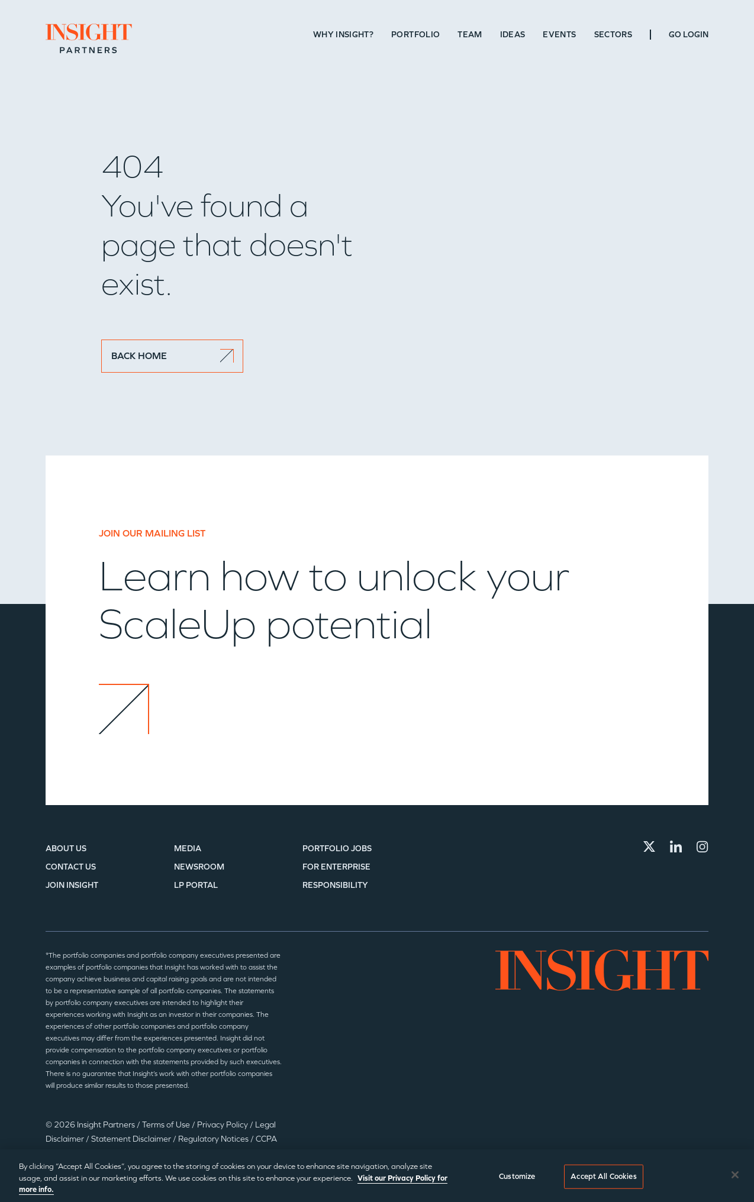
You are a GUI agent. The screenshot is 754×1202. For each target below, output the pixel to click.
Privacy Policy (223, 1125)
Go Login (688, 35)
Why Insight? (343, 35)
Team (469, 35)
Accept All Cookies (603, 1176)
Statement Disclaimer (132, 1139)
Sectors (613, 35)
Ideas (513, 35)
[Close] (735, 1175)
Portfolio (415, 35)
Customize (517, 1176)
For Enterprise (336, 867)
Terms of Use (167, 1125)
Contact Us (71, 867)
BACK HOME (172, 356)
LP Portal (196, 885)
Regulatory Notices (214, 1139)
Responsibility (335, 885)
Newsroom (199, 867)
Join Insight (72, 885)
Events (559, 35)
